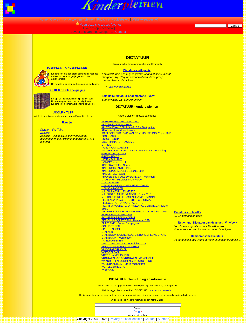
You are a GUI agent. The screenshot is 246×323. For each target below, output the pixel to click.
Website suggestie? (145, 19)
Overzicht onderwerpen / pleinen (72, 19)
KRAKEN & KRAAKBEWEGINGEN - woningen (128, 176)
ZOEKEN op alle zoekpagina (67, 90)
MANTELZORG (110, 182)
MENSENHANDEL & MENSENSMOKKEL (125, 185)
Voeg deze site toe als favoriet (98, 24)
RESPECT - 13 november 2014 (150, 211)
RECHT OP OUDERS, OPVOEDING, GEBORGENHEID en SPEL (135, 207)
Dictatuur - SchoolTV (187, 212)
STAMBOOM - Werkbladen (116, 237)
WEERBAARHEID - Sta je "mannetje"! (123, 263)
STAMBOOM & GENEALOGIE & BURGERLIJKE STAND (133, 234)
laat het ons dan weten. (161, 290)
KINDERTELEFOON (113, 173)
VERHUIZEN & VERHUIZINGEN (120, 246)
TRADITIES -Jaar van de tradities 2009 (123, 243)
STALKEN (107, 231)
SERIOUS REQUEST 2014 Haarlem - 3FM (125, 220)
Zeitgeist (45, 132)
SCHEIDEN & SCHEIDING (116, 214)
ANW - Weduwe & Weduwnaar (118, 130)
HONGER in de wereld (114, 162)
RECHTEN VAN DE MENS (116, 211)
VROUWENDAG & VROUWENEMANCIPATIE (127, 258)
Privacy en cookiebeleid (113, 19)
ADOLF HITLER (63, 112)
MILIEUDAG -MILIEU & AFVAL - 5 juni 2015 (126, 194)
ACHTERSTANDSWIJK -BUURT (120, 121)
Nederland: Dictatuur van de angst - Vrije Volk (207, 222)
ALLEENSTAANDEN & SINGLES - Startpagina (128, 127)
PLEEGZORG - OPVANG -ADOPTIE (122, 202)
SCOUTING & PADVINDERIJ (118, 217)
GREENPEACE (110, 156)
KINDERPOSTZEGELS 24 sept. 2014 (123, 170)
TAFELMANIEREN (112, 240)
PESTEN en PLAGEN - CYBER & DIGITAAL (126, 199)
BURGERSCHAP (111, 138)
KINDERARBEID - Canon (116, 165)
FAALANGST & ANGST (114, 147)
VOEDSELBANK (111, 252)
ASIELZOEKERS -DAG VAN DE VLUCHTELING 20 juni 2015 (136, 133)
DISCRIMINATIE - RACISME (117, 141)
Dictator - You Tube (51, 129)
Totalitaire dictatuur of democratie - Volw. (128, 96)
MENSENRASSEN (112, 188)
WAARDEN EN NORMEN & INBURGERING (126, 260)
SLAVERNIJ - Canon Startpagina (120, 223)
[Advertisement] (17, 89)
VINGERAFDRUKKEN (114, 249)
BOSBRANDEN (110, 135)
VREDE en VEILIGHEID (115, 255)
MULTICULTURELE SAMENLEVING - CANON (128, 197)
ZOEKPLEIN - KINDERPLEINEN (67, 67)
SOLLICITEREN (110, 226)
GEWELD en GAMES (113, 153)
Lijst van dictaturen (120, 86)
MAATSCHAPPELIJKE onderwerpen (122, 179)
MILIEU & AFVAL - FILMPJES (118, 191)
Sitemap (163, 319)
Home (43, 19)
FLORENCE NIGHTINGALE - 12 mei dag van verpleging (133, 150)
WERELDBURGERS (113, 266)
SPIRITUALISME (111, 228)
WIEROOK (107, 269)
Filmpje (67, 122)
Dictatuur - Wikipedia (137, 70)
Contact (120, 31)
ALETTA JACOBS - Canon (116, 124)
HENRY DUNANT (111, 159)
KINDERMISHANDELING (116, 167)
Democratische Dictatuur (207, 236)
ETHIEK (106, 144)
